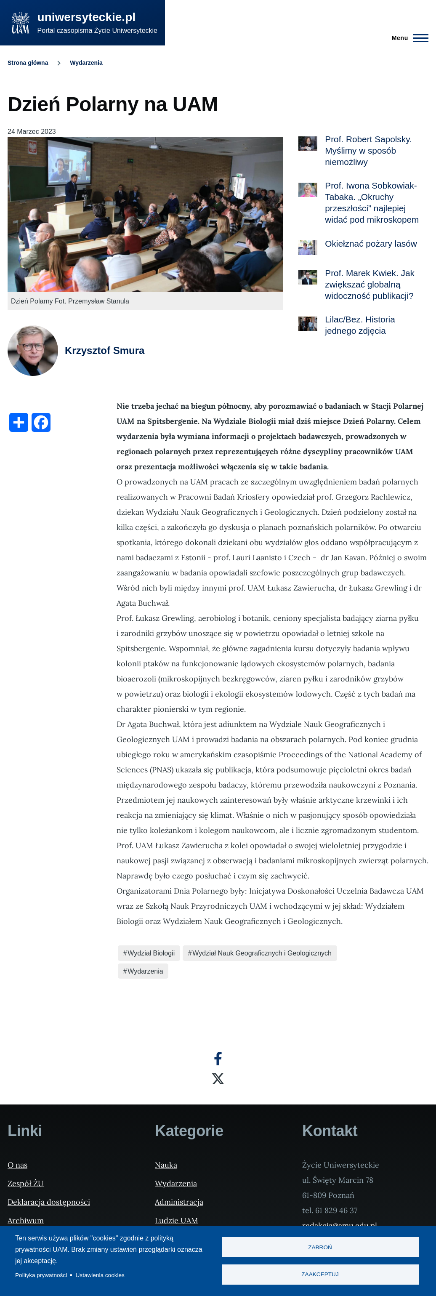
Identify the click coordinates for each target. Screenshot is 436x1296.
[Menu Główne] (407, 37)
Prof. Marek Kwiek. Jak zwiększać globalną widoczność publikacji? (370, 284)
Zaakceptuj (319, 1275)
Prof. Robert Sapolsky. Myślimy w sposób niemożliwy (368, 150)
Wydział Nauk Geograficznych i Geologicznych (262, 953)
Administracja (179, 1202)
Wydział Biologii (151, 953)
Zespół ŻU (26, 1183)
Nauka (166, 1165)
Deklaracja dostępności (49, 1202)
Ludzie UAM (176, 1220)
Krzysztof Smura (104, 350)
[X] (218, 1079)
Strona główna (28, 62)
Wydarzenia (86, 62)
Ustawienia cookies (100, 1275)
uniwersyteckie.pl (86, 17)
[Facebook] (218, 1058)
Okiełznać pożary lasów (371, 243)
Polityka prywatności (41, 1275)
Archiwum (26, 1220)
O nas (17, 1165)
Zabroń (320, 1247)
